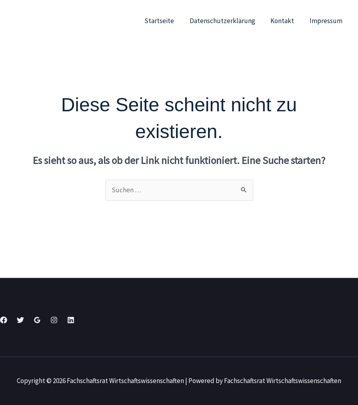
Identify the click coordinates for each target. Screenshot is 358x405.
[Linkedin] (70, 320)
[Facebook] (3, 320)
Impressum (326, 20)
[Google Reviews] (37, 320)
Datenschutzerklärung (227, 20)
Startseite (165, 20)
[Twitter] (20, 320)
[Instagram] (54, 320)
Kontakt (285, 20)
